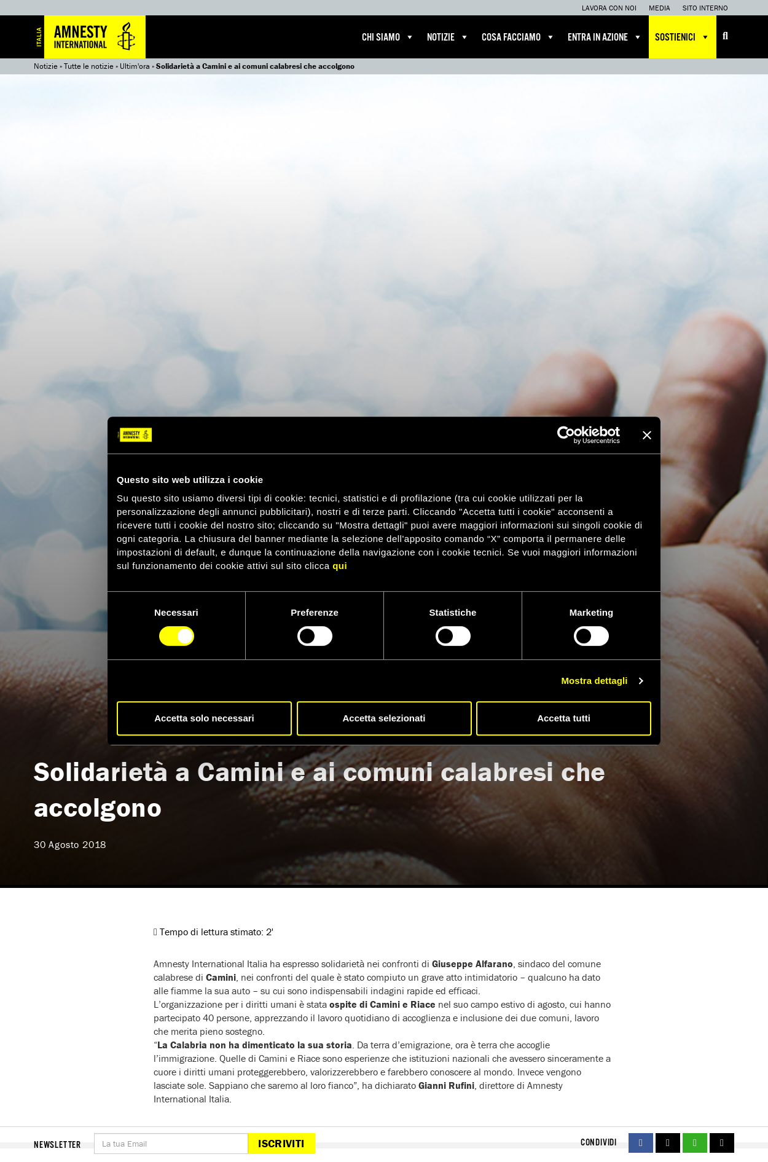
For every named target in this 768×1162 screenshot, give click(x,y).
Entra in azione (605, 36)
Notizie (448, 36)
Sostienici (682, 36)
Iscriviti (281, 1143)
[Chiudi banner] (647, 435)
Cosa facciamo (518, 36)
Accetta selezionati (383, 718)
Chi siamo (388, 36)
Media (659, 7)
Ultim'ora (135, 66)
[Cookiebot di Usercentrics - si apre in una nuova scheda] (566, 435)
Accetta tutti (563, 718)
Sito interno (705, 7)
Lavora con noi (609, 7)
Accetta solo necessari (204, 718)
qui (339, 565)
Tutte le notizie (89, 66)
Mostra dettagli (594, 680)
